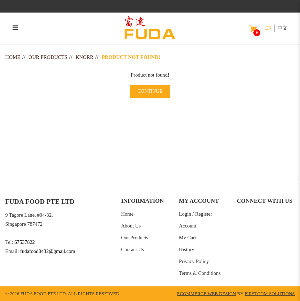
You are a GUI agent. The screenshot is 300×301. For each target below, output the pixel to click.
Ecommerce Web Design (206, 293)
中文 (282, 28)
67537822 (24, 242)
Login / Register (195, 214)
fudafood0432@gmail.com (47, 251)
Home (12, 57)
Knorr (84, 57)
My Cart (187, 237)
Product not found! (131, 57)
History (186, 249)
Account (188, 226)
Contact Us (132, 249)
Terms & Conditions (200, 273)
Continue (150, 91)
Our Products (48, 57)
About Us (131, 226)
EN (268, 28)
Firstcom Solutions (270, 293)
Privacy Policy (194, 261)
